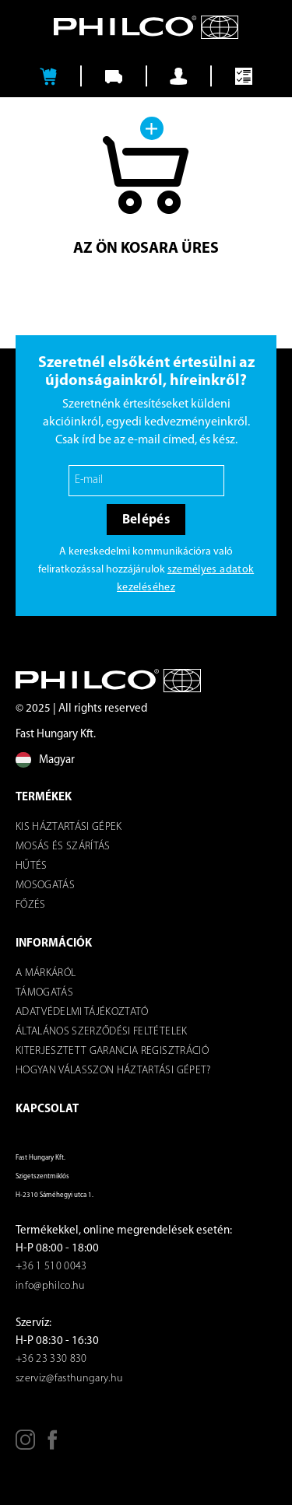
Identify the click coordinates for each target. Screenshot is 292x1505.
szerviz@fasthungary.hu (69, 1378)
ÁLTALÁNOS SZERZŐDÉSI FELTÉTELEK (102, 1032)
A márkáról (46, 973)
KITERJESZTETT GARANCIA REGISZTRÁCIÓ (112, 1051)
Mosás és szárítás (63, 846)
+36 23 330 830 (51, 1359)
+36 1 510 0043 (51, 1266)
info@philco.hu (50, 1286)
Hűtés (31, 866)
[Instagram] (25, 1445)
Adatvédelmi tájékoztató (82, 1012)
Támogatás (44, 993)
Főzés (31, 905)
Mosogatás (45, 885)
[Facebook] (52, 1445)
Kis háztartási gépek (69, 827)
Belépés (146, 520)
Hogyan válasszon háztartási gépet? (113, 1070)
